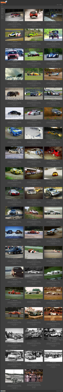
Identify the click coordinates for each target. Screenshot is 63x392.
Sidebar (61, 4)
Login (57, 4)
